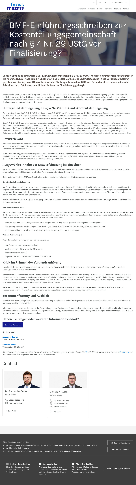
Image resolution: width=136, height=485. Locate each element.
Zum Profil (10, 411)
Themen (99, 8)
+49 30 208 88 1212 (14, 400)
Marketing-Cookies (84, 464)
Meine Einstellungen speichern (118, 468)
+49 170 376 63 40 (59, 406)
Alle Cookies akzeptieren (120, 443)
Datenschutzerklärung (72, 451)
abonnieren (123, 352)
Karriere (108, 8)
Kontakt (126, 8)
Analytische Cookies (51, 464)
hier (86, 352)
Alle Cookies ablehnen (120, 449)
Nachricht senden (13, 403)
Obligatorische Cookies (20, 464)
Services (91, 8)
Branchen (82, 8)
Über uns (117, 8)
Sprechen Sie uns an (12, 325)
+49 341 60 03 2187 (59, 403)
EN (100, 2)
